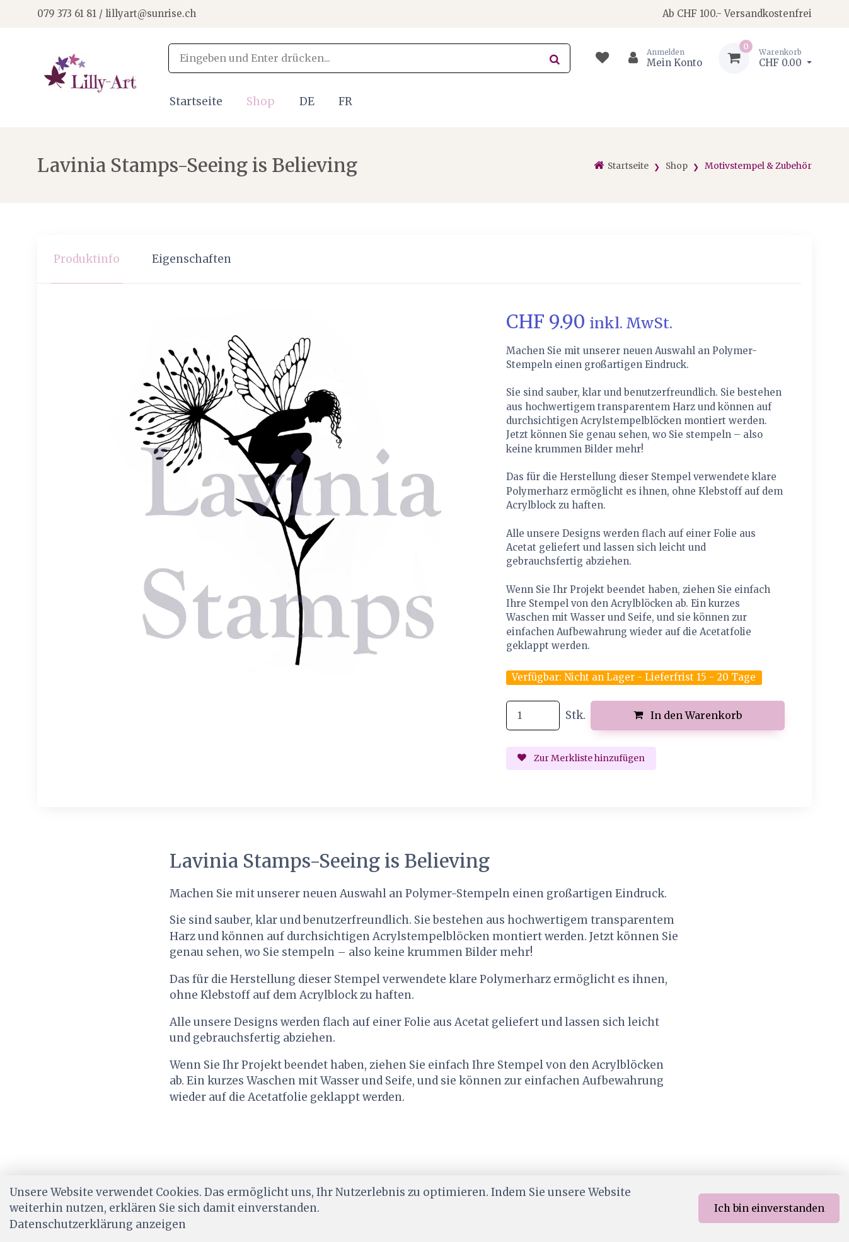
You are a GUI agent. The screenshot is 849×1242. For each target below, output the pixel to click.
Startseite (196, 101)
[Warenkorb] (765, 58)
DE (307, 101)
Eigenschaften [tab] (191, 259)
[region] (424, 259)
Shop (260, 101)
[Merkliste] (602, 58)
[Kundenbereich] (660, 58)
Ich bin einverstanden (769, 1208)
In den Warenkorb (687, 715)
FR (345, 101)
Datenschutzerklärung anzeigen (97, 1224)
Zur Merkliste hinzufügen (581, 758)
